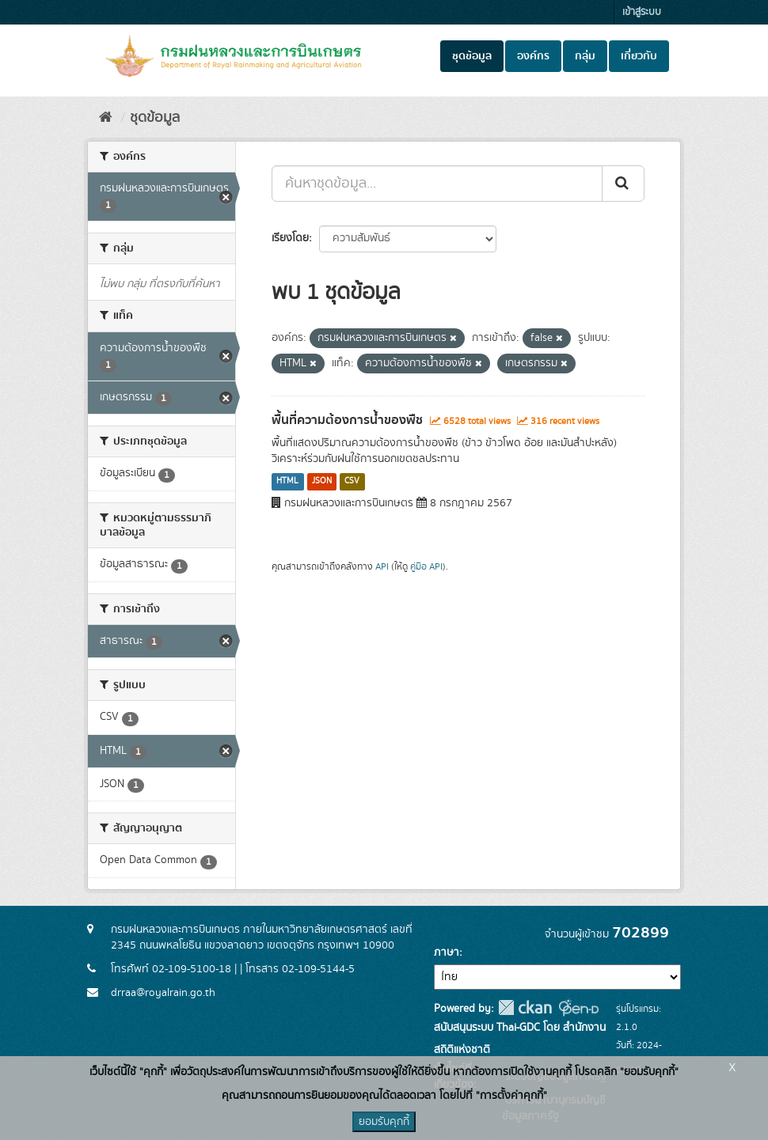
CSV (351, 481)
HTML (287, 481)
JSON (322, 481)
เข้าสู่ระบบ (641, 12)
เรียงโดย (290, 238)
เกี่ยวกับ (639, 56)
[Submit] (623, 183)
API (382, 567)
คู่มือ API (426, 567)
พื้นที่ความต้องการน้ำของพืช (347, 420)
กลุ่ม (585, 56)
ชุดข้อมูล (472, 56)
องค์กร (533, 56)
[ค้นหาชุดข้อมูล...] (437, 183)
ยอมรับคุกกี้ (384, 1122)
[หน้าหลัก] (105, 118)
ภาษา (446, 952)
